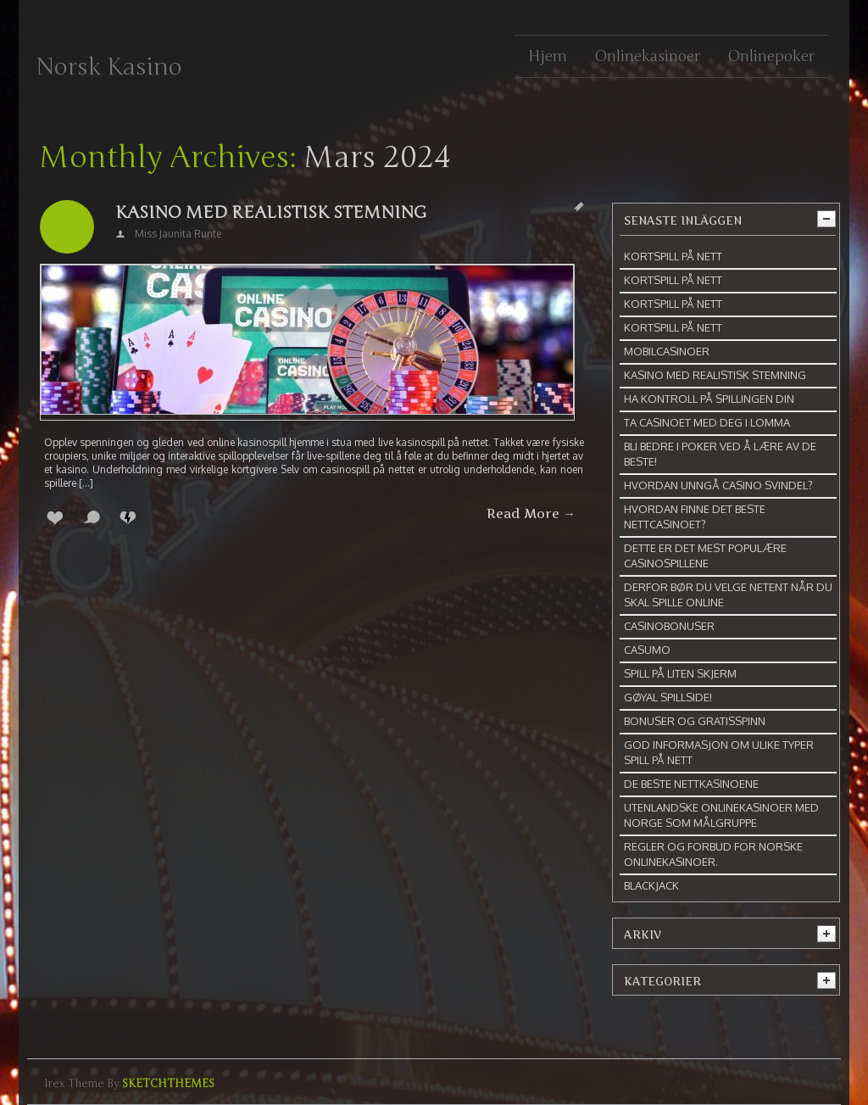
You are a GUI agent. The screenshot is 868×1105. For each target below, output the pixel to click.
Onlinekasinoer (647, 56)
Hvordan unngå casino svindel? (718, 485)
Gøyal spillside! (668, 697)
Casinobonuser (669, 626)
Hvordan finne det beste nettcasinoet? (694, 516)
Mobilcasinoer (666, 351)
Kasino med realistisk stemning (270, 212)
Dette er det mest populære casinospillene (705, 555)
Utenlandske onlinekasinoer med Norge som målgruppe (721, 815)
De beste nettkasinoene (691, 783)
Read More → (531, 514)
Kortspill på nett (673, 256)
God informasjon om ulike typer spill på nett (719, 752)
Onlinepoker (771, 56)
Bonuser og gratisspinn (694, 721)
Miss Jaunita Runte (178, 233)
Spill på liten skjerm (680, 673)
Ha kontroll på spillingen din (709, 398)
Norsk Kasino (109, 67)
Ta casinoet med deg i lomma (707, 422)
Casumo (647, 649)
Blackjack (651, 885)
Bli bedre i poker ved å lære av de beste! (720, 453)
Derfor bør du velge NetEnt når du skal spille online (728, 594)
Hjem (547, 56)
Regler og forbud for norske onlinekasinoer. (713, 854)
